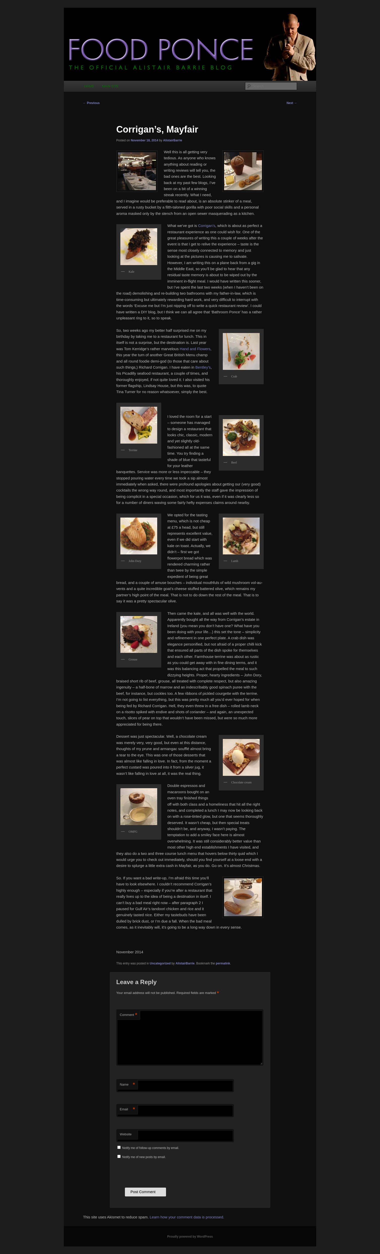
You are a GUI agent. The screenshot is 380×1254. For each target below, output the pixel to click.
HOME (89, 86)
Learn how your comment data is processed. (187, 1217)
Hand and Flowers (195, 349)
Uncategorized (160, 963)
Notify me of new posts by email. (144, 1157)
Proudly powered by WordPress (190, 1236)
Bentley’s (203, 367)
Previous (91, 103)
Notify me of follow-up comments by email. (150, 1148)
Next (292, 103)
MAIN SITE (110, 86)
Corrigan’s (206, 225)
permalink (223, 963)
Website (126, 1134)
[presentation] (154, 1173)
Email (127, 1109)
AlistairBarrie (172, 140)
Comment (128, 1015)
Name (127, 1084)
